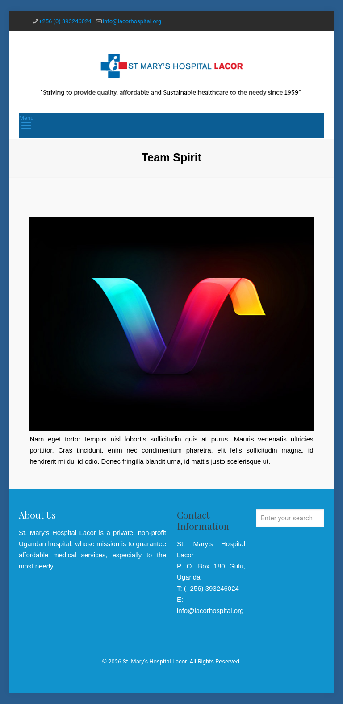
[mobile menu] (26, 125)
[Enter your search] (290, 518)
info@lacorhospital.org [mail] (132, 21)
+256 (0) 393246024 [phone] (65, 21)
